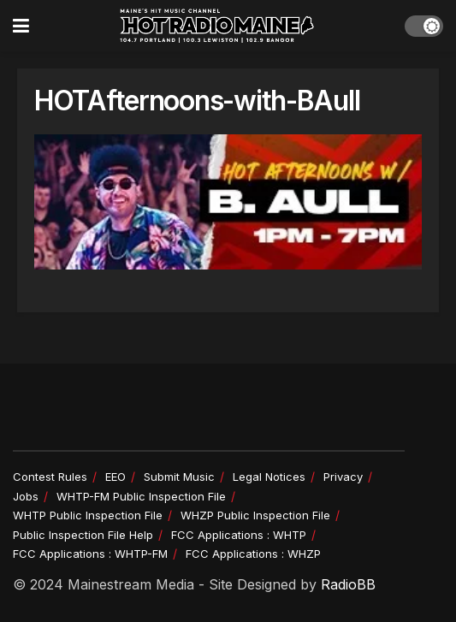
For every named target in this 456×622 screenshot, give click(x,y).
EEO (115, 476)
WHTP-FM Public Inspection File (141, 496)
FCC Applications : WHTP (238, 535)
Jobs (25, 496)
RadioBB (348, 584)
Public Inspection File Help (83, 535)
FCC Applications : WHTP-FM (90, 553)
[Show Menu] (21, 25)
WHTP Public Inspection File (88, 515)
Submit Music (179, 476)
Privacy (343, 476)
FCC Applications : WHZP (253, 553)
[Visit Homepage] (217, 26)
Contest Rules (50, 476)
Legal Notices (269, 476)
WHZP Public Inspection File (255, 515)
